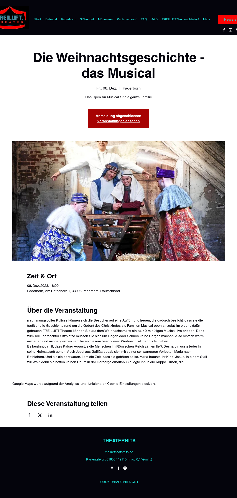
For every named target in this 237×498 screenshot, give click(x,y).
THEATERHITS (119, 440)
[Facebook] (224, 30)
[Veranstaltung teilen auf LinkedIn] (50, 415)
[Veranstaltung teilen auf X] (40, 415)
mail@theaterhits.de (119, 452)
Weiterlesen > (37, 369)
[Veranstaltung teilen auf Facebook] (29, 415)
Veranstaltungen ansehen (118, 121)
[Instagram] (230, 30)
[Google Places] (112, 468)
